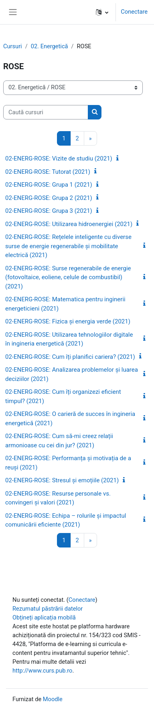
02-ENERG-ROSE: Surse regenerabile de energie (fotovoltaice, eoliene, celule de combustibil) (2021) (68, 277)
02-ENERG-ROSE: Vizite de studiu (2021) (58, 158)
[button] (102, 12)
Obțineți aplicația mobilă (44, 617)
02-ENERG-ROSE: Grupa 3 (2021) (48, 210)
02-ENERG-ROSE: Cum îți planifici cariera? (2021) (70, 356)
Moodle (53, 699)
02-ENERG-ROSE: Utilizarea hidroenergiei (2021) (68, 224)
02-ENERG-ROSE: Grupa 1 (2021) (48, 184)
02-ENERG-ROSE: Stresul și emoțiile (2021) (62, 480)
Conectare (134, 11)
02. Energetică (49, 46)
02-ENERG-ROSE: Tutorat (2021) (47, 171)
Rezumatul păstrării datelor (47, 608)
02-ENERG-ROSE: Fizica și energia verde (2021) (67, 321)
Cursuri (12, 46)
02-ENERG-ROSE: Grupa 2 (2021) (48, 198)
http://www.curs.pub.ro (42, 670)
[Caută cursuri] (45, 112)
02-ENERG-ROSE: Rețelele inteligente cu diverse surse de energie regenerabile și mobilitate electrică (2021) (68, 246)
